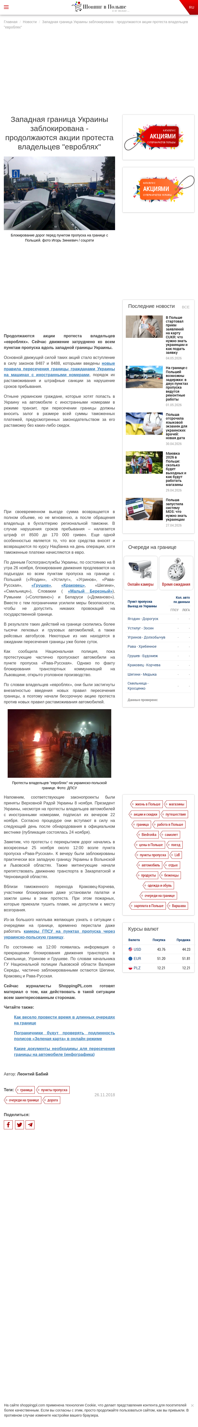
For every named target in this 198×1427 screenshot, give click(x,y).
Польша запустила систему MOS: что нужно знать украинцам (176, 509)
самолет (171, 834)
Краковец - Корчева (144, 664)
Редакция (139, 1369)
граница (26, 1089)
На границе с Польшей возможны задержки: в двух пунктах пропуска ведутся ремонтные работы (68, 1268)
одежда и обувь (160, 885)
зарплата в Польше (149, 905)
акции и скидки (145, 814)
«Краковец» (73, 585)
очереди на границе (24, 1099)
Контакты (159, 1369)
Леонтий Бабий (32, 1074)
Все (186, 307)
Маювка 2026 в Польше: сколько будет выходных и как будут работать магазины (67, 1314)
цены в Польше (151, 844)
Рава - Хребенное (142, 646)
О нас (35, 1369)
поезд (175, 844)
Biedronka (149, 834)
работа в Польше (170, 824)
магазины (176, 803)
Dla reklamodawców (112, 1369)
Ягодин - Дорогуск (143, 618)
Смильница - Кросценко (138, 686)
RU (191, 7)
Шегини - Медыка (142, 674)
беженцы (171, 875)
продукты (148, 875)
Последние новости (151, 306)
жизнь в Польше (147, 803)
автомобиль (151, 864)
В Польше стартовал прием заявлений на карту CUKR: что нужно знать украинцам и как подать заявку (67, 1242)
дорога (52, 1099)
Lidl (177, 854)
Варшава (179, 905)
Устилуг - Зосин (141, 628)
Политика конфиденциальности (68, 1369)
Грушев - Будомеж (143, 655)
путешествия (176, 814)
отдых (173, 864)
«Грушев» (41, 585)
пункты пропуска (54, 1089)
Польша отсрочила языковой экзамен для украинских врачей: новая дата (67, 1292)
